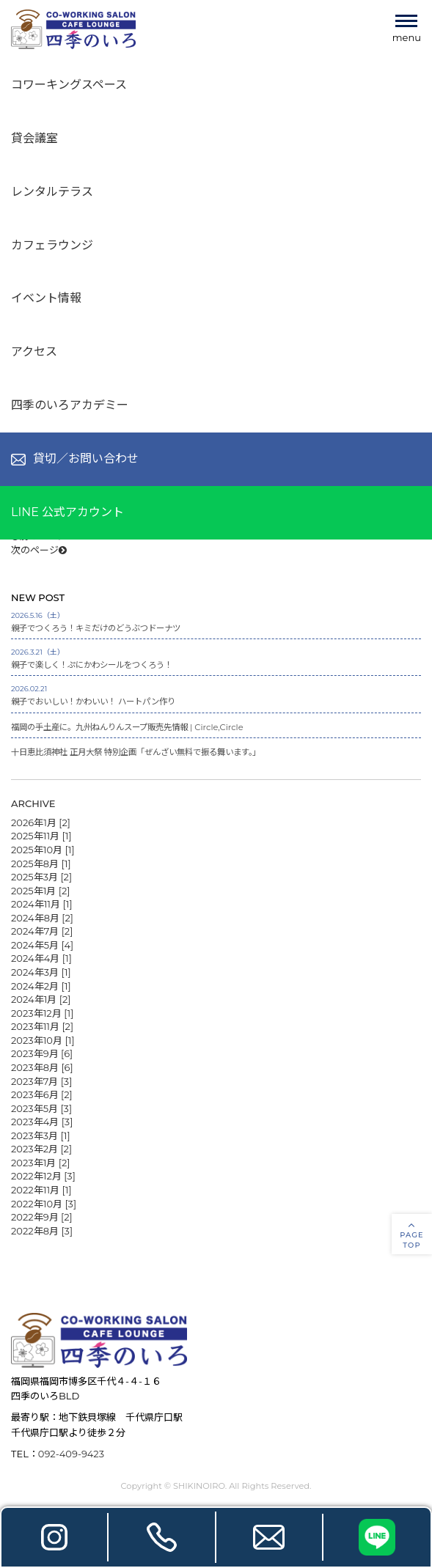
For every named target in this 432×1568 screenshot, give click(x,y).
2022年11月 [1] (41, 1189)
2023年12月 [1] (42, 1012)
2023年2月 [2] (41, 1148)
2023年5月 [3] (41, 1108)
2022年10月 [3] (43, 1202)
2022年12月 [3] (43, 1175)
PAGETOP (412, 1235)
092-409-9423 (71, 1453)
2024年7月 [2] (42, 930)
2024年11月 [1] (42, 903)
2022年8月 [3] (42, 1230)
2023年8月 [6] (42, 1066)
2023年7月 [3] (41, 1080)
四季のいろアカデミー (69, 405)
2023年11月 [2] (42, 1025)
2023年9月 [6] (42, 1053)
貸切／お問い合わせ (75, 458)
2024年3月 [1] (41, 971)
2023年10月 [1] (43, 1039)
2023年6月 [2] (42, 1094)
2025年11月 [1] (41, 835)
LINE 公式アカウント (67, 512)
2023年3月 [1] (40, 1135)
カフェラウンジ (52, 245)
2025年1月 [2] (40, 890)
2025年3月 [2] (41, 876)
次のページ (39, 550)
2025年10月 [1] (43, 849)
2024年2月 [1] (41, 984)
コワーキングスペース (69, 85)
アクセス (34, 351)
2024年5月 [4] (42, 944)
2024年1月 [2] (40, 998)
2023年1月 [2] (40, 1162)
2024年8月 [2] (42, 917)
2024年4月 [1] (41, 957)
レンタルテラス (52, 192)
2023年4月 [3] (42, 1121)
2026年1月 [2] (40, 822)
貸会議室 (34, 138)
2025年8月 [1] (41, 862)
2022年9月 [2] (42, 1216)
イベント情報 (46, 298)
